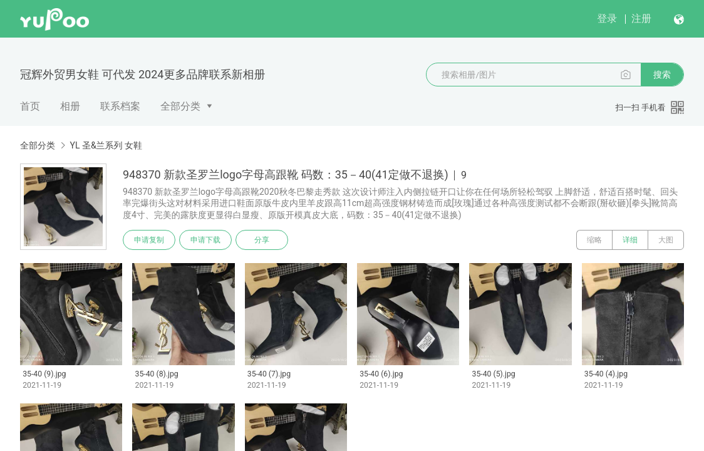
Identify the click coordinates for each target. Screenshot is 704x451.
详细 (630, 240)
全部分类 (180, 106)
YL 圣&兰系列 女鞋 (106, 145)
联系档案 (120, 106)
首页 (30, 106)
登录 (607, 18)
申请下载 (205, 240)
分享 (261, 240)
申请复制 (149, 240)
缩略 (594, 240)
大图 (665, 240)
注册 (641, 18)
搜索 (662, 75)
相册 (70, 106)
